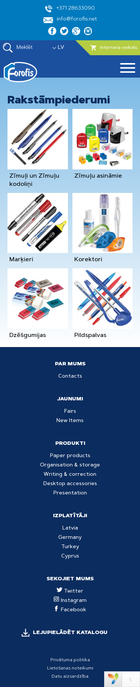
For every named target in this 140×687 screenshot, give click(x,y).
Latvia (70, 528)
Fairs (70, 411)
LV (61, 47)
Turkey (70, 547)
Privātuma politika (70, 660)
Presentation (70, 493)
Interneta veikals (113, 48)
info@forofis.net (70, 20)
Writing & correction (70, 474)
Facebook (70, 610)
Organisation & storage (70, 465)
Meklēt (18, 48)
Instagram (70, 600)
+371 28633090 (70, 8)
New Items (70, 421)
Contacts (70, 376)
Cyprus (70, 556)
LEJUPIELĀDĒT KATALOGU (70, 633)
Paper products (70, 456)
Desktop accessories (70, 484)
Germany (70, 537)
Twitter (70, 591)
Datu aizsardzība (70, 676)
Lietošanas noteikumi (70, 668)
